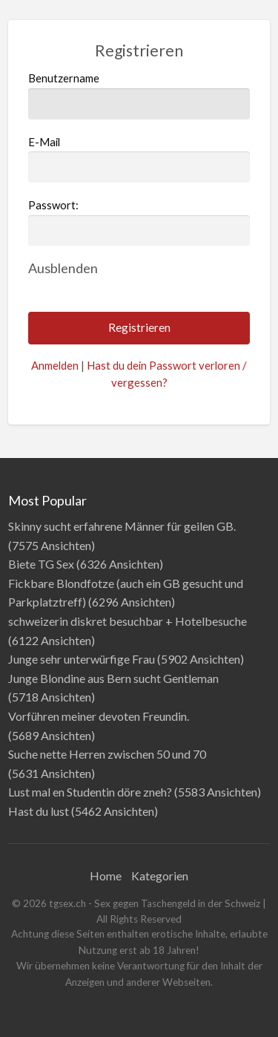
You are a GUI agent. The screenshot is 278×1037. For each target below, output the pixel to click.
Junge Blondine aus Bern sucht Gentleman (113, 678)
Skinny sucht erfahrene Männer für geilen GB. (122, 526)
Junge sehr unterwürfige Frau (81, 659)
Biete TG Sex (41, 564)
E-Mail (139, 159)
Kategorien (159, 875)
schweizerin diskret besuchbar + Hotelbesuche (127, 621)
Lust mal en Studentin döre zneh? (90, 792)
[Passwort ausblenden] (63, 268)
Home (106, 875)
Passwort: (53, 205)
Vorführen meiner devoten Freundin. (98, 716)
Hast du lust (38, 811)
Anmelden (55, 365)
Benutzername (139, 95)
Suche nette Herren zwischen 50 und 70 (107, 754)
